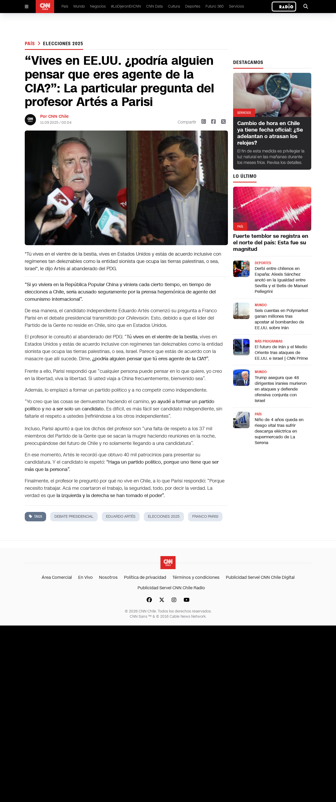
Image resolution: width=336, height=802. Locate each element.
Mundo (79, 6)
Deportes (192, 6)
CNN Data (154, 6)
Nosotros (108, 577)
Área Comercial (57, 577)
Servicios (236, 6)
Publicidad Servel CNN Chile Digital (260, 577)
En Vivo (85, 577)
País (64, 6)
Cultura (174, 6)
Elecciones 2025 (63, 43)
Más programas (268, 341)
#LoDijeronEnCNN (126, 6)
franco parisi (205, 516)
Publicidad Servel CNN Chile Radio (171, 588)
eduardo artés (120, 516)
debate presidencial (74, 516)
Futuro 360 (215, 6)
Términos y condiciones (196, 577)
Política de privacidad (145, 577)
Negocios (98, 6)
